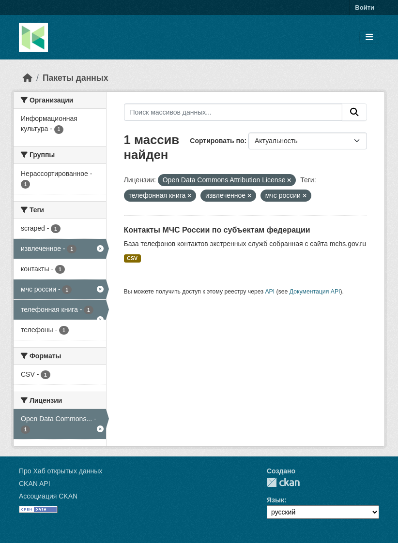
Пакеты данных (75, 78)
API (270, 291)
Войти (364, 7)
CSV (132, 258)
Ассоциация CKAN (48, 496)
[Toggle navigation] (369, 37)
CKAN (283, 482)
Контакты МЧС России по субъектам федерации (217, 230)
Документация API (315, 291)
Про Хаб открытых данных (60, 471)
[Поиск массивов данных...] (233, 112)
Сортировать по (217, 141)
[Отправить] (354, 112)
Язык (275, 500)
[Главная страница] (27, 78)
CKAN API (34, 483)
